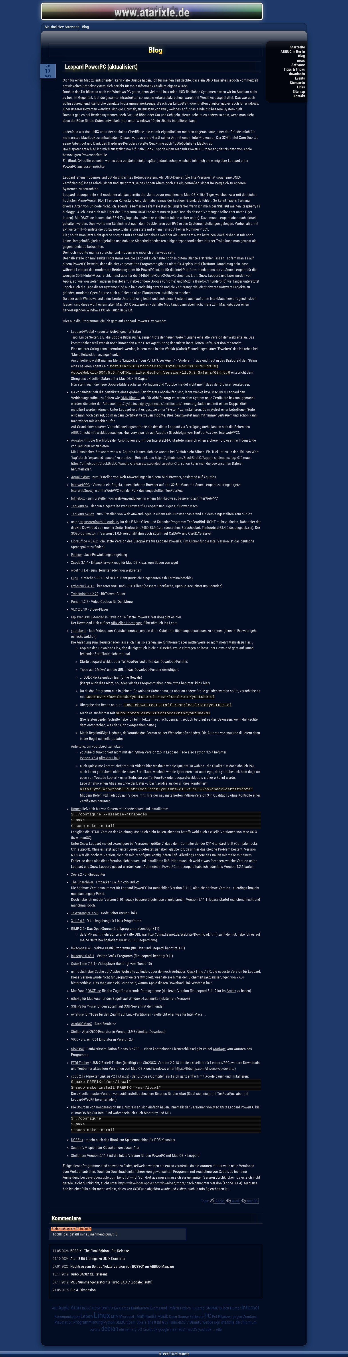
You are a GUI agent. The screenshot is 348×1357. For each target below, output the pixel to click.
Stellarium (78, 1154)
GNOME (212, 1306)
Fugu (74, 577)
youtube (205, 1328)
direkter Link (109, 757)
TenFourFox (79, 505)
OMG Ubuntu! (130, 397)
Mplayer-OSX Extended (87, 616)
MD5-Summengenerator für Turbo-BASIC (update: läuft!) (111, 1281)
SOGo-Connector (83, 533)
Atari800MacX (81, 1022)
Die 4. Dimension (83, 1288)
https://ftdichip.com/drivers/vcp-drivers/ (205, 1067)
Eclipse (76, 554)
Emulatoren (140, 1306)
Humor (235, 1307)
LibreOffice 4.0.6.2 (84, 540)
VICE (74, 1038)
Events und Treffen (164, 1307)
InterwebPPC (80, 484)
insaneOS (177, 1328)
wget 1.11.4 (79, 570)
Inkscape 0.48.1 (82, 954)
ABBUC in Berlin (293, 51)
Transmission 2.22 (84, 593)
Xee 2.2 (76, 873)
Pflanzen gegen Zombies (237, 1315)
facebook (150, 1328)
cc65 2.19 (78, 1075)
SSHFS (76, 1005)
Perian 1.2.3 (79, 601)
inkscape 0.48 (81, 947)
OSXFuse (94, 989)
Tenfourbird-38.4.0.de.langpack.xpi (227, 527)
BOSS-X (88, 1307)
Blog (301, 56)
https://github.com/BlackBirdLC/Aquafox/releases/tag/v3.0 (198, 457)
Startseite (297, 47)
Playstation (63, 1321)
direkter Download (150, 1030)
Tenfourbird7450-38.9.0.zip (144, 527)
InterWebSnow (81, 490)
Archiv (231, 989)
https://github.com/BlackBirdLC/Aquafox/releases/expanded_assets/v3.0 (125, 463)
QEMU (120, 1321)
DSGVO (107, 1307)
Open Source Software (186, 1315)
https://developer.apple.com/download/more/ (152, 1182)
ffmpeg (76, 807)
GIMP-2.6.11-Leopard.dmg (138, 939)
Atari (235, 1199)
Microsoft (127, 1315)
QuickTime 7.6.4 (83, 962)
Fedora (185, 1306)
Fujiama (198, 1306)
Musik (162, 1315)
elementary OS (130, 1328)
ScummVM (79, 1146)
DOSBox (77, 1138)
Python (109, 1321)
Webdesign (211, 1321)
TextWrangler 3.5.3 (84, 911)
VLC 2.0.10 (79, 609)
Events (300, 78)
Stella (75, 1030)
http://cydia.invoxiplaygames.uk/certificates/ (149, 403)
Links (301, 87)
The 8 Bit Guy (157, 1321)
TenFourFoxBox (82, 513)
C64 (98, 1307)
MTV (114, 1315)
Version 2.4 (125, 1038)
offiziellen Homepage (126, 622)
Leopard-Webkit (82, 331)
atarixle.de (230, 1320)
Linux (102, 1313)
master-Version (100, 1092)
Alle (219, 1328)
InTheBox (78, 498)
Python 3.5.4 (89, 757)
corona (94, 1328)
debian (109, 1327)
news (301, 60)
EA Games (122, 1307)
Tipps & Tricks (294, 69)
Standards (297, 82)
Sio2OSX (77, 1047)
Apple (220, 1199)
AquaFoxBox (80, 476)
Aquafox (77, 440)
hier (117, 677)
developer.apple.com (101, 1176)
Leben (87, 1315)
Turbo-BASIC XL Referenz (88, 1273)
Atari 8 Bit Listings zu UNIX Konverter (97, 1257)
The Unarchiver (82, 881)
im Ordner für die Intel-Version (206, 540)
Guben (224, 1307)
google (163, 1328)
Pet (214, 1315)
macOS (252, 1199)
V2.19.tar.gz (119, 1075)
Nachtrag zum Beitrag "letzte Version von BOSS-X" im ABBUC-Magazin (122, 1265)
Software (298, 65)
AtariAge (219, 1047)
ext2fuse (77, 1013)
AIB (54, 1307)
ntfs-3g (76, 997)
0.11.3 (103, 1154)
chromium (249, 1321)
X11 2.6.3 (78, 919)
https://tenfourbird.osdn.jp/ (99, 521)
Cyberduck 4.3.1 (83, 585)
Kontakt (299, 96)
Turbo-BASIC (179, 1321)
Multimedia (146, 1315)
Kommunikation (67, 1315)
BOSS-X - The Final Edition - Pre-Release (99, 1249)
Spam (131, 1321)
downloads (297, 74)
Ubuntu (195, 1321)
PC (207, 1314)
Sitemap (299, 91)
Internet (250, 1306)
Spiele (141, 1320)
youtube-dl (78, 630)
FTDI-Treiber (80, 1061)
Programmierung (88, 1320)
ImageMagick (106, 1106)
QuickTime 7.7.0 (199, 970)
